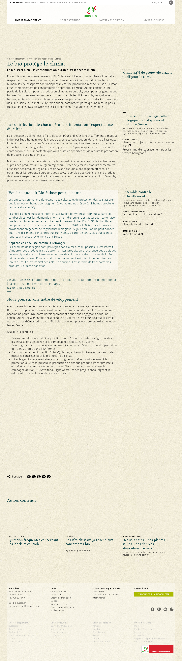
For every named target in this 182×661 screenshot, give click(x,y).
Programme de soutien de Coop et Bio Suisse (40, 338)
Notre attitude (70, 20)
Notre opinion (57, 629)
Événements (140, 632)
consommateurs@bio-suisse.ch (24, 606)
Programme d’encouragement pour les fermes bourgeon (146, 151)
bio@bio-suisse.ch (17, 603)
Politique (54, 635)
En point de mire (58, 632)
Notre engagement (28, 20)
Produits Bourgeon (143, 629)
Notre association (111, 20)
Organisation (98, 632)
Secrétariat (55, 594)
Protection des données (62, 607)
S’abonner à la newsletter (154, 594)
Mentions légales (58, 604)
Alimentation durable (135, 224)
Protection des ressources (40, 58)
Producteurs (31, 2)
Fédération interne (101, 641)
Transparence (15, 641)
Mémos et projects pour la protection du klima (148, 144)
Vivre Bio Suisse (154, 20)
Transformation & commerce (55, 2)
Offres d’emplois (58, 591)
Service (95, 638)
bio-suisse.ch (16, 2)
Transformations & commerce (106, 594)
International (79, 2)
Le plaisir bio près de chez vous (149, 638)
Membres (97, 629)
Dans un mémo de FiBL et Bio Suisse (34, 352)
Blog (136, 625)
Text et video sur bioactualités (141, 214)
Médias (53, 601)
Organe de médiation (60, 597)
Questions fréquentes (61, 625)
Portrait (96, 625)
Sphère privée (57, 610)
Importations (130, 234)
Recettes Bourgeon (143, 641)
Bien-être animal (17, 629)
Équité (12, 638)
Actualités (139, 635)
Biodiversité (14, 632)
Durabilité (13, 625)
